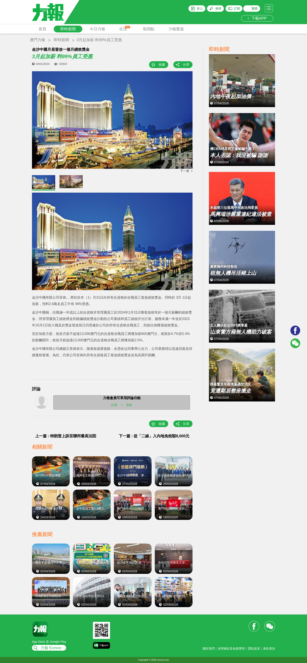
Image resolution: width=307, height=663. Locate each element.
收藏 (162, 64)
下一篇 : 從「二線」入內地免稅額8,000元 (154, 436)
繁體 (255, 8)
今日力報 (97, 29)
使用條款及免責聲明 (231, 648)
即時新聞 (68, 29)
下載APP (257, 18)
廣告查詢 (269, 648)
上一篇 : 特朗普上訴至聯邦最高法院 (65, 436)
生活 (124, 28)
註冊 (114, 405)
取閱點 (149, 29)
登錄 (129, 405)
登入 (200, 8)
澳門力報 (37, 40)
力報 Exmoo (51, 648)
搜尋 (218, 8)
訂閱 (237, 8)
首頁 (42, 29)
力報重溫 (176, 29)
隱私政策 (254, 648)
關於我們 (209, 648)
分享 (186, 64)
